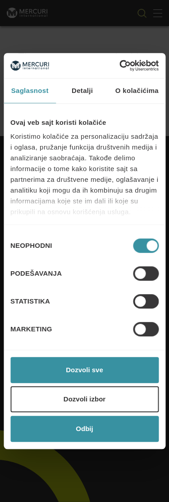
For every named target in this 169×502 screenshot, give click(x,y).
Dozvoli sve (84, 370)
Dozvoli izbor (84, 399)
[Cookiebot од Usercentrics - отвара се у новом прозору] (120, 65)
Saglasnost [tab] (30, 90)
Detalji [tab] (82, 90)
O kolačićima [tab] (137, 90)
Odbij (84, 428)
